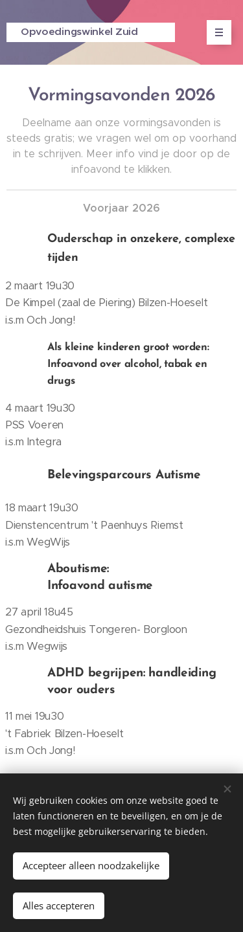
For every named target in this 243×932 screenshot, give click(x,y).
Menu (215, 32)
